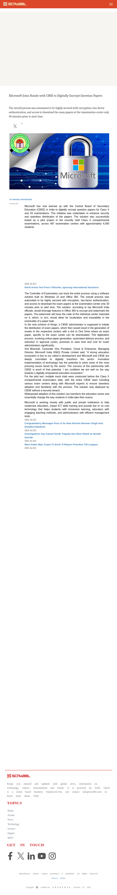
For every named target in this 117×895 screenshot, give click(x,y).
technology (13, 824)
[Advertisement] (58, 63)
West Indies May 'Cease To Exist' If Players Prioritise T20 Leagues (61, 444)
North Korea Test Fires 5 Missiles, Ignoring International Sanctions (62, 287)
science (11, 828)
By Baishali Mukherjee (21, 199)
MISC (11, 837)
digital (11, 833)
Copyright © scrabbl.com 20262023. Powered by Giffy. (58, 887)
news (10, 819)
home (11, 810)
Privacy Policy (58, 878)
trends (11, 815)
